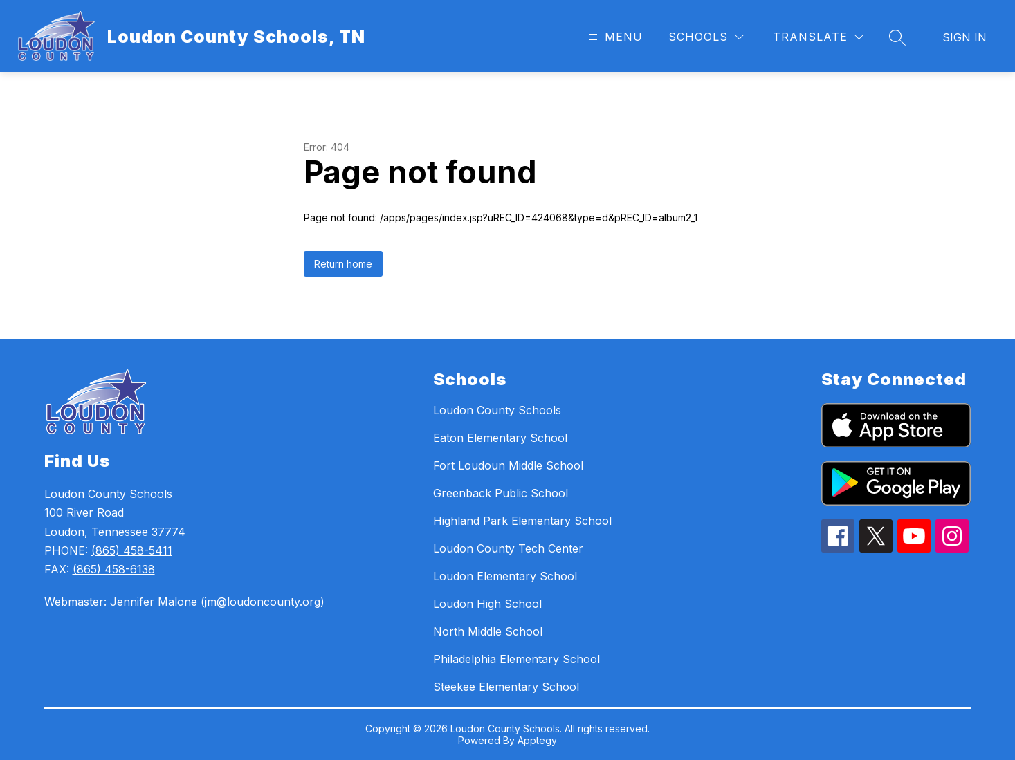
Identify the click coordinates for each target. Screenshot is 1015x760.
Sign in (964, 37)
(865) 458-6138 (114, 569)
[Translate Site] (818, 37)
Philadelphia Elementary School (516, 659)
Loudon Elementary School (505, 576)
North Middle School (487, 631)
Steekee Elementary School (506, 687)
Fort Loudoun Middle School (508, 465)
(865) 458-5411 (131, 550)
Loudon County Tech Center (508, 548)
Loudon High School (487, 604)
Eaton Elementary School (500, 438)
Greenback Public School (500, 493)
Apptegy (537, 740)
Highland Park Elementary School (522, 521)
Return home (343, 264)
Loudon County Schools (497, 410)
